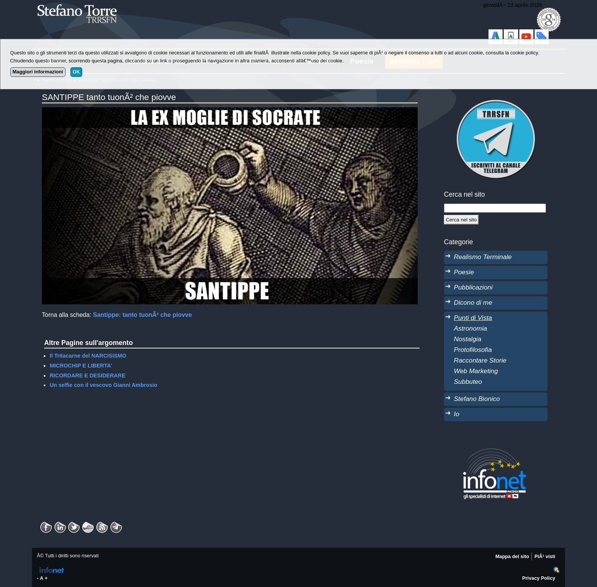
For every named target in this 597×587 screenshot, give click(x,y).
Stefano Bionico (477, 398)
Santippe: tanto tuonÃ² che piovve (142, 315)
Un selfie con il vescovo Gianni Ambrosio (103, 385)
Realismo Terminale (483, 257)
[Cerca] (461, 219)
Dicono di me (473, 302)
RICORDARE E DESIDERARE (87, 375)
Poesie (464, 272)
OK (76, 72)
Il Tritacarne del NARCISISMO (87, 356)
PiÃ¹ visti (545, 556)
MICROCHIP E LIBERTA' (80, 366)
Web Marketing (476, 371)
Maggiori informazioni (38, 72)
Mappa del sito (512, 556)
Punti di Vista (473, 317)
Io (456, 414)
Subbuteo (468, 381)
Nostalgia (467, 339)
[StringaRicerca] (495, 208)
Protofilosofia (473, 349)
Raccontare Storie (480, 360)
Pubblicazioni (473, 287)
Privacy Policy (538, 578)
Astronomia (470, 328)
